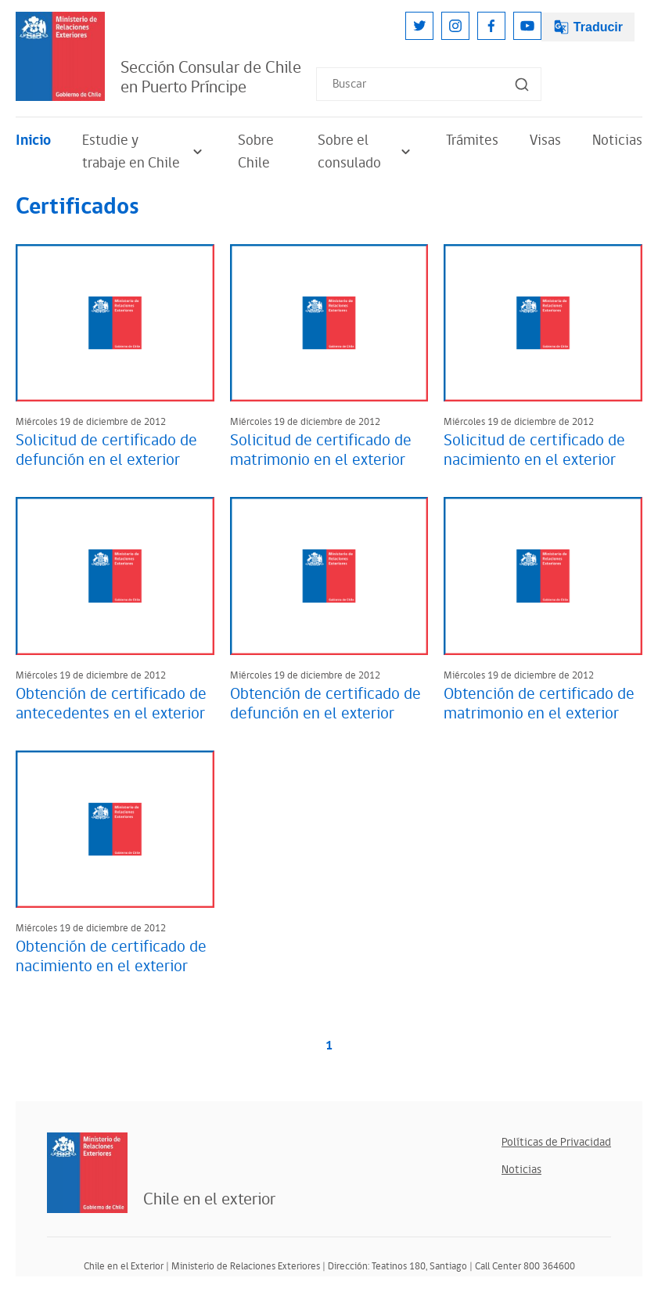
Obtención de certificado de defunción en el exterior (325, 703)
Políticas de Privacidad (556, 1142)
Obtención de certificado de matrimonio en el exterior (539, 703)
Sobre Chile (256, 152)
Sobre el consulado (366, 152)
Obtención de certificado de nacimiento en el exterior (111, 956)
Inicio (33, 140)
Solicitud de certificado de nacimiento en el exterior (534, 450)
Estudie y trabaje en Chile (144, 152)
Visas (545, 140)
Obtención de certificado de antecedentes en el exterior (111, 703)
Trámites (472, 140)
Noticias (617, 140)
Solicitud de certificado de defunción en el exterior (106, 450)
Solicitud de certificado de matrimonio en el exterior (321, 450)
